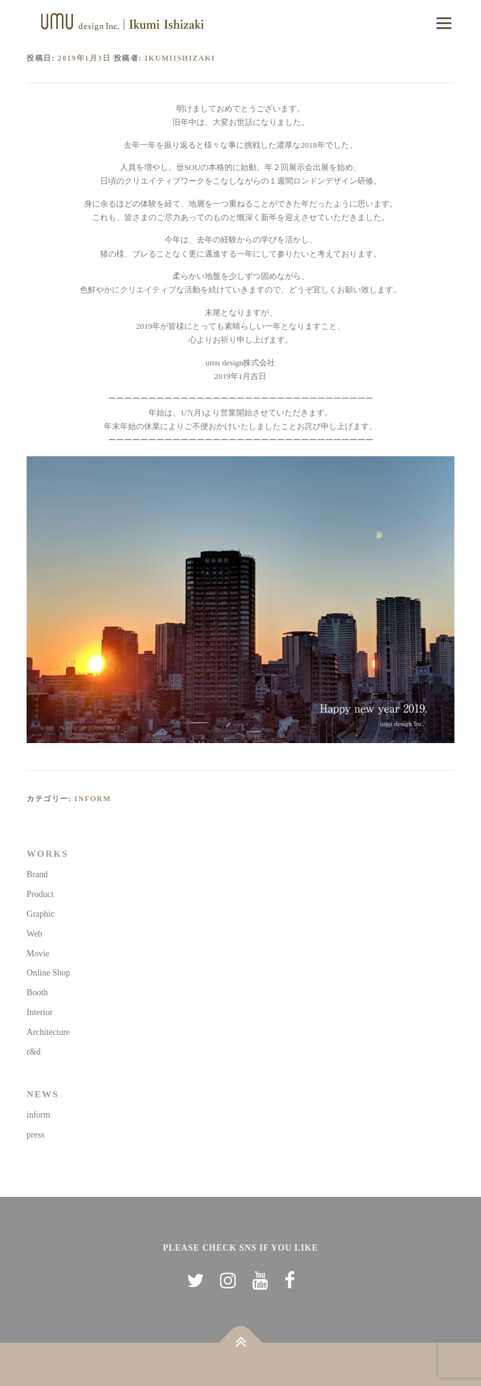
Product (40, 894)
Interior (40, 1012)
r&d (34, 1052)
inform (93, 798)
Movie (38, 953)
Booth (37, 992)
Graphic (40, 914)
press (36, 1134)
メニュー (443, 23)
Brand (37, 874)
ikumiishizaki (180, 58)
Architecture (48, 1032)
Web (34, 933)
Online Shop (48, 972)
